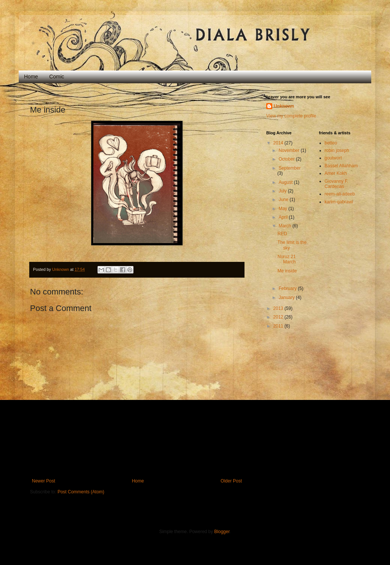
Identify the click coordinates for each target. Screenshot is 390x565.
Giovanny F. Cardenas (336, 184)
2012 (279, 317)
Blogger (222, 531)
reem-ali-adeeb (340, 194)
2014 (279, 143)
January (287, 297)
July (283, 191)
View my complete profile (291, 116)
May (283, 208)
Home (31, 77)
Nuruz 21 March (287, 259)
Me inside (287, 270)
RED (282, 233)
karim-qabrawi (339, 201)
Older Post (231, 481)
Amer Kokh (336, 173)
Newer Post (43, 481)
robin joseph (337, 150)
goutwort (333, 158)
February (288, 288)
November (290, 150)
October (287, 159)
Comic (56, 77)
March (285, 225)
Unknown (284, 106)
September (290, 168)
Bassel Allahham (341, 165)
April (284, 217)
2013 (279, 308)
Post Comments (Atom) (80, 491)
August (286, 182)
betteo (331, 143)
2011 (279, 326)
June (284, 199)
